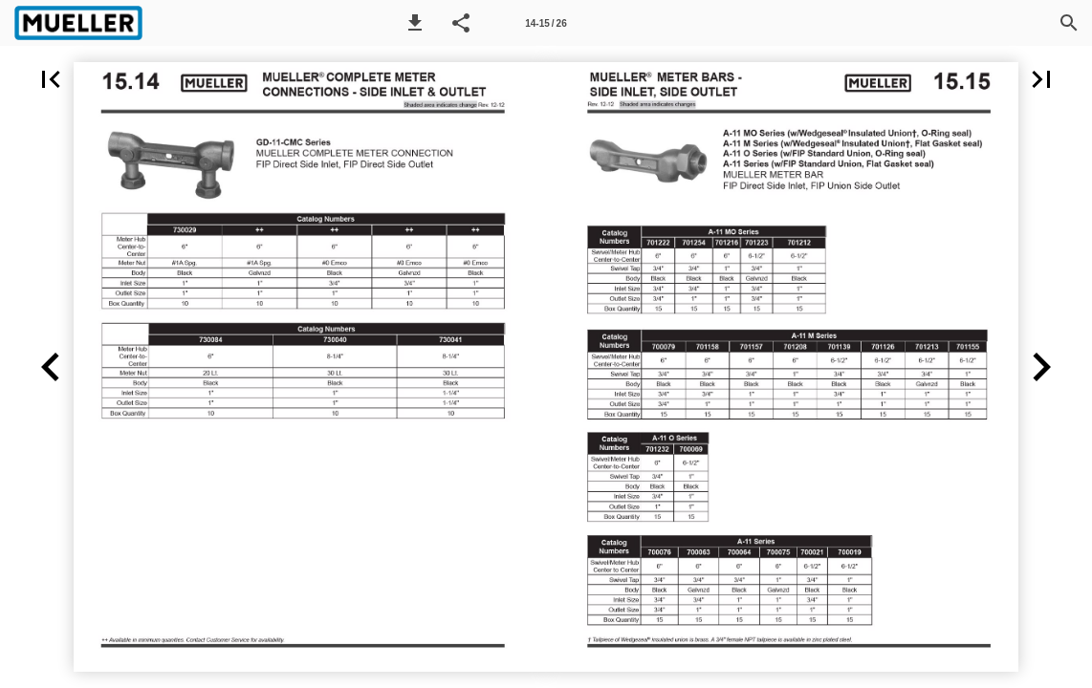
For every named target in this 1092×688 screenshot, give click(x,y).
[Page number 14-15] (546, 23)
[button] (415, 23)
